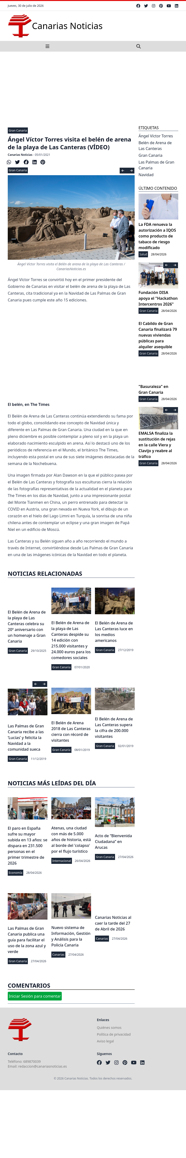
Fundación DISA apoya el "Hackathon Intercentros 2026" (158, 298)
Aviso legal (105, 1041)
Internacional (61, 861)
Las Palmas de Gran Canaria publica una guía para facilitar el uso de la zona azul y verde (27, 940)
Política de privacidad (114, 1034)
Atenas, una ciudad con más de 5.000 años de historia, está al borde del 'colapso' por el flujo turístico (71, 839)
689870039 (32, 1061)
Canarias (58, 955)
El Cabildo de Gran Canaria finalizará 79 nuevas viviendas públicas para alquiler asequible (158, 335)
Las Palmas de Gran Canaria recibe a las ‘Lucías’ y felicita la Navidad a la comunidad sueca (26, 737)
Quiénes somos (109, 1027)
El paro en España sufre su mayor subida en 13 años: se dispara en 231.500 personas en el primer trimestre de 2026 (27, 846)
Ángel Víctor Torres (156, 136)
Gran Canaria (18, 130)
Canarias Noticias (20, 155)
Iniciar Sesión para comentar (35, 996)
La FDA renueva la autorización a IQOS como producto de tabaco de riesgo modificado (157, 236)
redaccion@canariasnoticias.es (42, 1066)
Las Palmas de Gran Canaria (156, 165)
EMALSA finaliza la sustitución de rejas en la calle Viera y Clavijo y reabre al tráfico (157, 445)
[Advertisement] (93, 88)
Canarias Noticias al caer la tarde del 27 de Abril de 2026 (113, 923)
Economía (15, 873)
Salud (143, 254)
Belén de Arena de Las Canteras (155, 145)
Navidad (146, 174)
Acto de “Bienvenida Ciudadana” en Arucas (113, 841)
